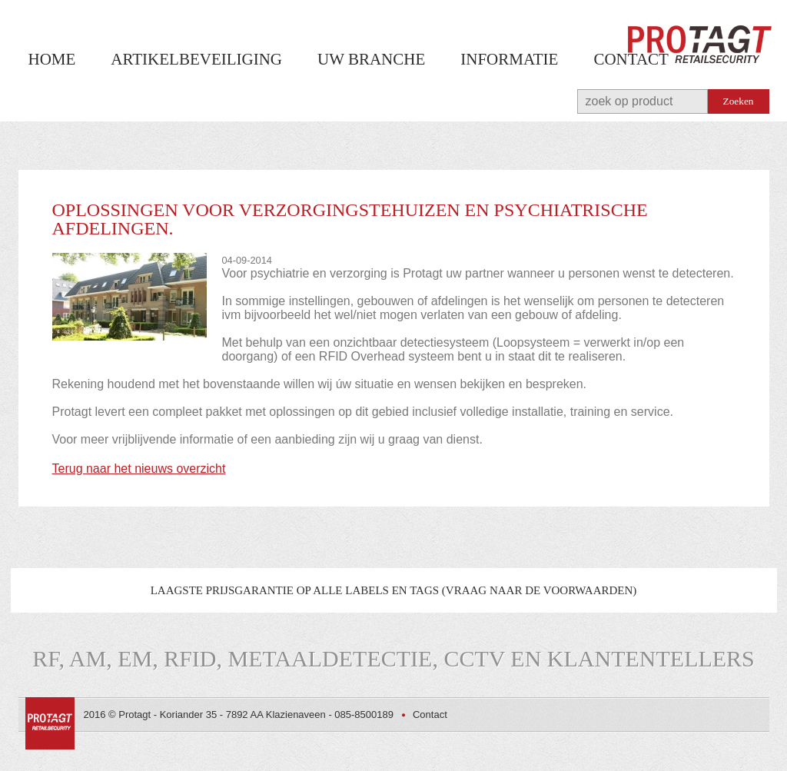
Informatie (509, 59)
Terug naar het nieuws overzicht (139, 468)
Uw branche (371, 59)
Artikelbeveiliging (196, 59)
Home (52, 59)
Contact (630, 59)
